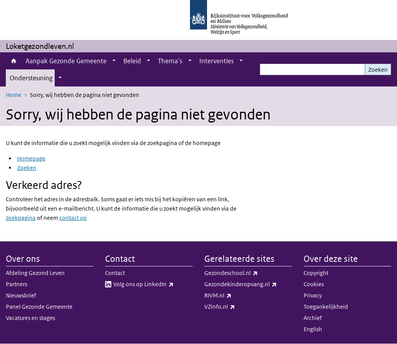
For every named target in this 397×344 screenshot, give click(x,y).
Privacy (313, 295)
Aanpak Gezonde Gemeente (66, 61)
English (313, 329)
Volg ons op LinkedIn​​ (153, 284)
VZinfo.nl (236, 306)
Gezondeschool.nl (248, 273)
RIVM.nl (235, 295)
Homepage (31, 158)
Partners (16, 284)
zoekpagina (21, 217)
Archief (313, 318)
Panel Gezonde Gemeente (39, 306)
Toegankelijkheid (326, 306)
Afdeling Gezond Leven (35, 273)
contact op (73, 217)
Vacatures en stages (30, 318)
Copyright (316, 273)
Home (14, 60)
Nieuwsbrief (21, 295)
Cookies (314, 284)
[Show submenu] (114, 60)
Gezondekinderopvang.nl (248, 284)
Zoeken (378, 69)
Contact (115, 273)
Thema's (170, 61)
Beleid (132, 61)
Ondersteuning (31, 78)
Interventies (216, 61)
